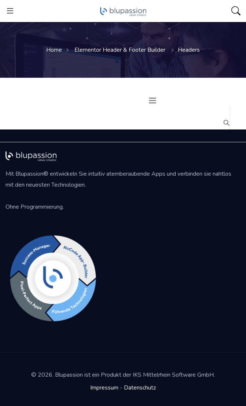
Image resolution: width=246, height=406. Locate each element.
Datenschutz (140, 388)
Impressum (104, 388)
